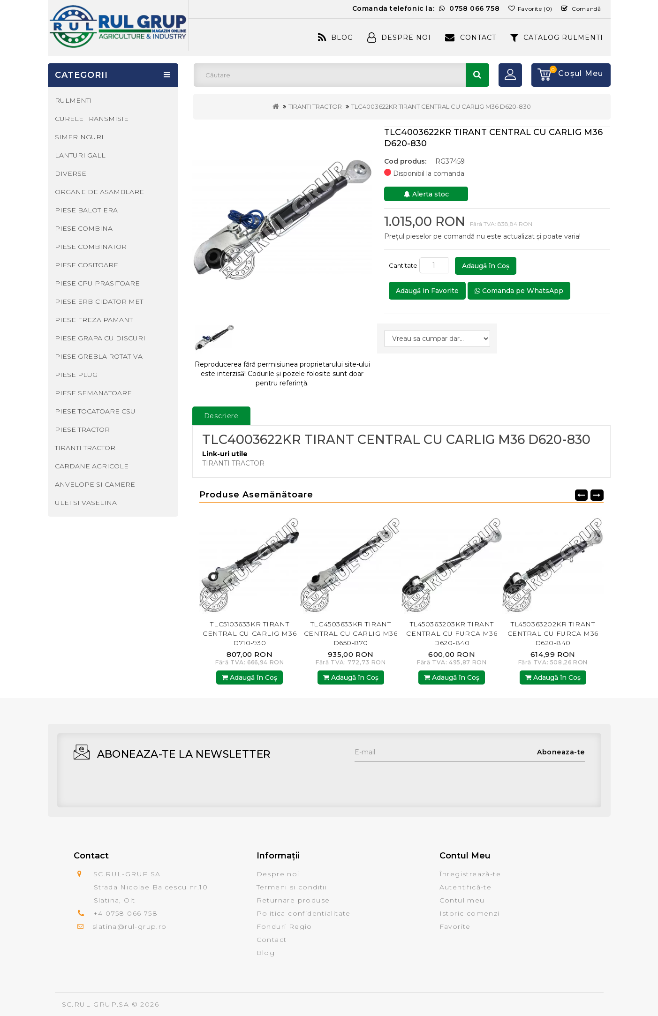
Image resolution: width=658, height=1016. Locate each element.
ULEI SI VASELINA (86, 502)
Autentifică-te (465, 887)
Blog (335, 37)
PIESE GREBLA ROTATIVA (99, 356)
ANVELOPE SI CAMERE (95, 484)
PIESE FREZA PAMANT (94, 320)
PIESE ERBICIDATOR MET (99, 301)
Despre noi (278, 874)
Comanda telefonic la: (426, 8)
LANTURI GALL (80, 155)
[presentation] (426, 779)
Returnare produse (293, 900)
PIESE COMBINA (84, 228)
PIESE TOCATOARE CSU (95, 411)
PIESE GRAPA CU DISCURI (100, 338)
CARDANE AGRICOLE (92, 466)
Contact (470, 37)
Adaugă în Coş (485, 266)
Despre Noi (399, 37)
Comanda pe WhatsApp (519, 290)
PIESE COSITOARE (86, 265)
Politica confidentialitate (304, 913)
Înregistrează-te (470, 874)
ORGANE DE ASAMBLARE (99, 192)
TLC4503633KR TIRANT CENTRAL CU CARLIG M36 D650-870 (351, 633)
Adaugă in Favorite (427, 290)
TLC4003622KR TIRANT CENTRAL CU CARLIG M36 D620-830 (441, 106)
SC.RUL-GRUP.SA (95, 1004)
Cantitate (403, 265)
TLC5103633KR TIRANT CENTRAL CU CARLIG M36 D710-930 (249, 633)
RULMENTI (73, 100)
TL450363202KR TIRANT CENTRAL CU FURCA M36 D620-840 (552, 633)
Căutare (477, 75)
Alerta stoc (426, 194)
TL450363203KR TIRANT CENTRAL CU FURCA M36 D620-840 (451, 633)
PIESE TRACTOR (82, 429)
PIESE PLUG (76, 374)
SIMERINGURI (79, 137)
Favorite (455, 926)
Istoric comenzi (469, 913)
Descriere (221, 416)
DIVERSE (70, 173)
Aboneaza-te (561, 752)
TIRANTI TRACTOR (315, 106)
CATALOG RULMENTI (557, 37)
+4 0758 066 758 (125, 913)
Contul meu (462, 900)
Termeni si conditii (292, 887)
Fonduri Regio (284, 926)
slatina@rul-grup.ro (129, 926)
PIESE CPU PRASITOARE (97, 283)
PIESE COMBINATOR (91, 246)
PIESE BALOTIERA (86, 210)
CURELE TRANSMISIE (92, 118)
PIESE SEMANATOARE (93, 393)
